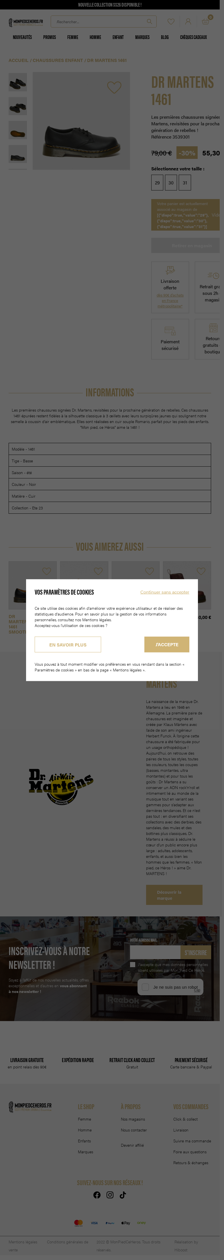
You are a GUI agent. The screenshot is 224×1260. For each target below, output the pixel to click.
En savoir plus (68, 644)
